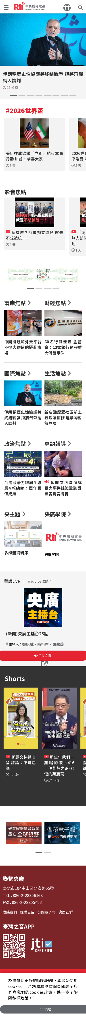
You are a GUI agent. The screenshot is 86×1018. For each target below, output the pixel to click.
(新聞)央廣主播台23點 (27, 633)
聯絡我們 (10, 912)
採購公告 (27, 912)
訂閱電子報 (46, 912)
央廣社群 (66, 912)
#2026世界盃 (25, 110)
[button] (7, 6)
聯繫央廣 (13, 878)
